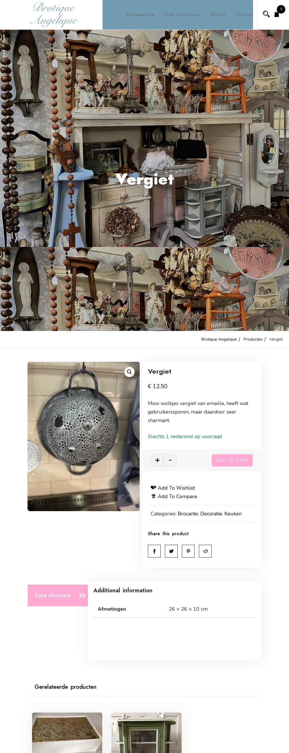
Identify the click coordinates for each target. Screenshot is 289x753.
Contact (239, 14)
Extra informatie (53, 595)
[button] (129, 372)
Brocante (195, 513)
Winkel (212, 14)
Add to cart (232, 459)
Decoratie (218, 513)
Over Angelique (177, 14)
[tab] (59, 595)
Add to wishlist (180, 488)
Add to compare (181, 496)
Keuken (240, 513)
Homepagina (135, 14)
